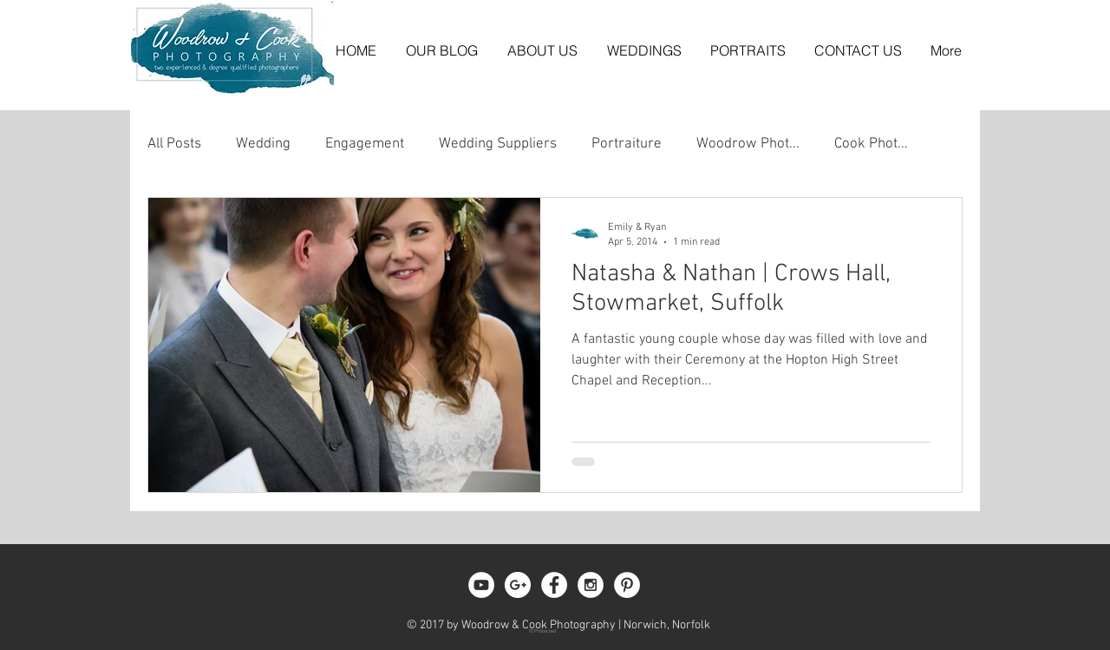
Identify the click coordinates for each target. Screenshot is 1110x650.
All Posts (174, 144)
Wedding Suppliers (498, 144)
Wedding (263, 144)
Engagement (364, 144)
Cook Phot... (871, 144)
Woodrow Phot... (748, 144)
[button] (643, 50)
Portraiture (626, 144)
